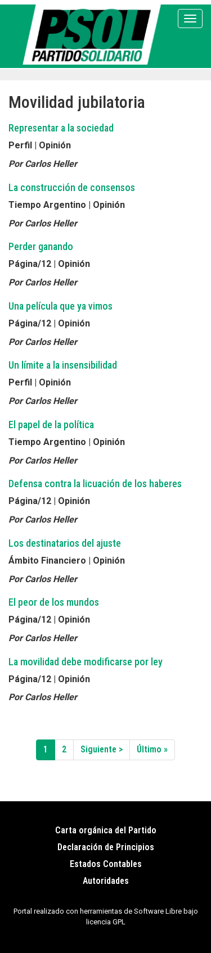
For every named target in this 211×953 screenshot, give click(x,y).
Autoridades (106, 880)
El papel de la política (51, 424)
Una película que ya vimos (60, 306)
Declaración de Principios (105, 847)
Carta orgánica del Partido (105, 830)
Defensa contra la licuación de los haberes (95, 483)
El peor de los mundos (53, 602)
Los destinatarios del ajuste (64, 543)
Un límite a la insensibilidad (62, 365)
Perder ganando (40, 246)
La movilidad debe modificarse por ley (85, 662)
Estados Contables (106, 864)
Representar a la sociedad (61, 128)
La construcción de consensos (71, 187)
